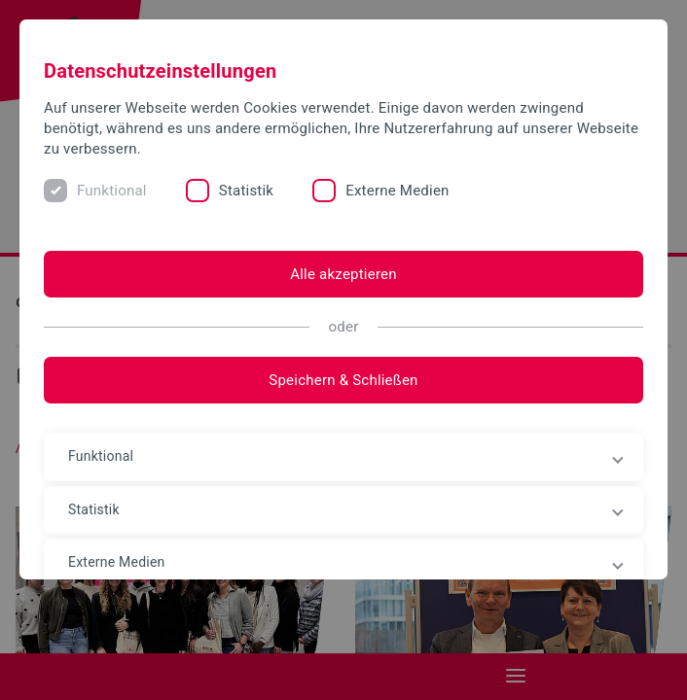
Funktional (112, 190)
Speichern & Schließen (343, 380)
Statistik (246, 190)
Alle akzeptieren (343, 274)
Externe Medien (397, 190)
